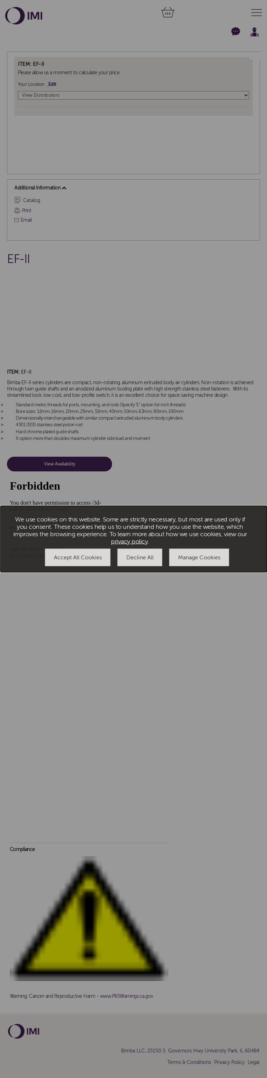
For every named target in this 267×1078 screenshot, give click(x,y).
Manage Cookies (199, 557)
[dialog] (133, 539)
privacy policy (129, 541)
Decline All (140, 557)
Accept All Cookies (78, 557)
